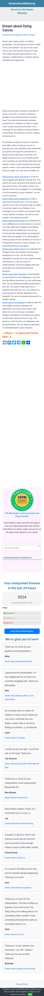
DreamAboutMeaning (22, 3)
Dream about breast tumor (13, 249)
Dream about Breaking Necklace (18, 661)
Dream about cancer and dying (15, 177)
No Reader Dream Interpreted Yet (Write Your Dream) (18, 35)
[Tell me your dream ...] (21, 548)
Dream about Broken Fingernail (18, 888)
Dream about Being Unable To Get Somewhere (19, 698)
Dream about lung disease (13, 221)
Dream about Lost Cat (14, 934)
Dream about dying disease (14, 274)
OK (30, 994)
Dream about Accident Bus (16, 797)
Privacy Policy (22, 984)
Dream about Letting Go (15, 858)
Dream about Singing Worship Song (20, 969)
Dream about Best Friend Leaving (19, 823)
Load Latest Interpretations (22, 631)
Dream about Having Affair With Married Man (22, 766)
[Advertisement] (22, 86)
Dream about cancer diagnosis (15, 199)
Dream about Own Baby (15, 738)
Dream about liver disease (13, 302)
